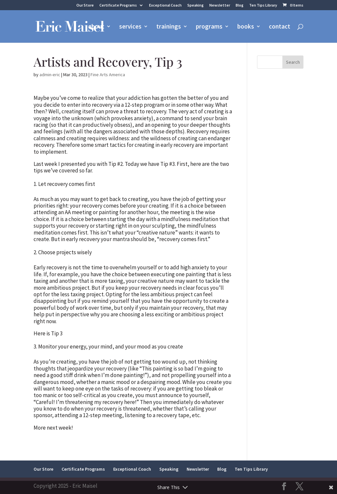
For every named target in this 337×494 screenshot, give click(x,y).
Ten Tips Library (263, 5)
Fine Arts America (108, 75)
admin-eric (49, 75)
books (245, 27)
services (130, 27)
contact (279, 27)
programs (209, 27)
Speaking (195, 5)
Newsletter (219, 5)
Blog (240, 5)
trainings (168, 27)
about (96, 27)
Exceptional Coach (165, 5)
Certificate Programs (118, 5)
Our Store (85, 5)
